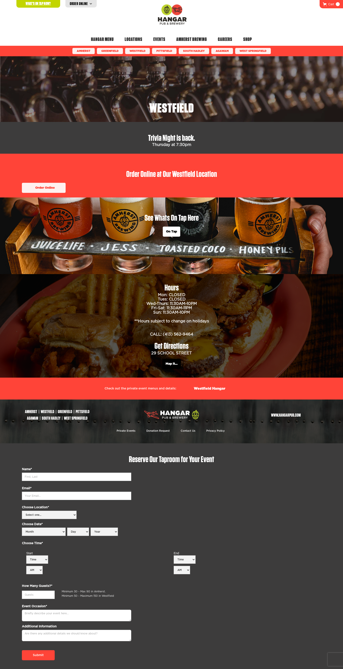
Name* (27, 469)
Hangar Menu (102, 39)
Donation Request (158, 431)
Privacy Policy (215, 431)
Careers (225, 39)
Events (159, 39)
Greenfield (110, 51)
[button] (331, 4)
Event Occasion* (34, 606)
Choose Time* (32, 543)
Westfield (137, 51)
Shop (247, 39)
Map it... (172, 363)
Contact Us (188, 431)
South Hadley (194, 51)
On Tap (171, 231)
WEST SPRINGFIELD (253, 51)
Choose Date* (32, 524)
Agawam (222, 51)
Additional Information (39, 626)
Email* (27, 488)
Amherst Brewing (191, 39)
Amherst (83, 51)
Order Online (45, 187)
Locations (133, 39)
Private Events (126, 431)
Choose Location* (35, 507)
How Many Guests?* (37, 586)
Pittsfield (164, 51)
